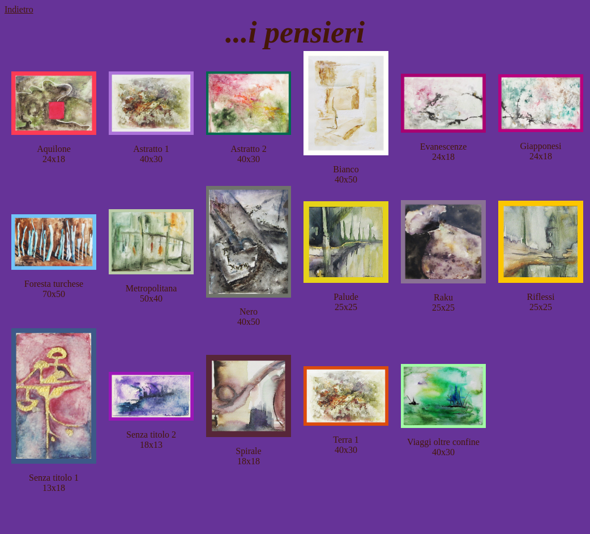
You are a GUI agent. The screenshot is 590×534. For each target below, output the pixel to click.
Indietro (19, 9)
